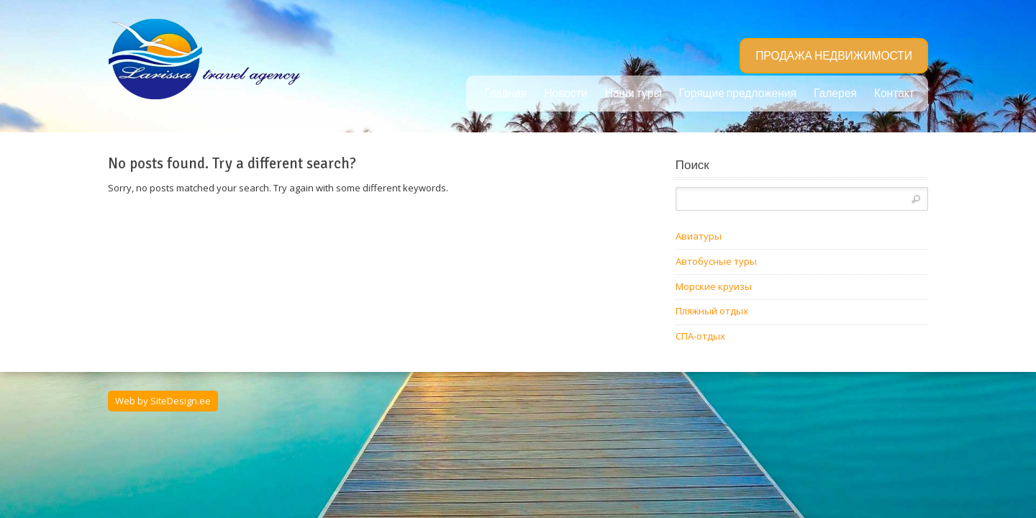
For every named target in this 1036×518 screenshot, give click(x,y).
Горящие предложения (737, 93)
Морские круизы (714, 286)
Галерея (835, 93)
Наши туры (633, 93)
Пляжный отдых (712, 310)
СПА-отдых (700, 336)
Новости (565, 93)
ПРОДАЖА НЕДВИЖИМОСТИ (833, 56)
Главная (505, 93)
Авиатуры (699, 236)
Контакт (894, 93)
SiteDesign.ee (180, 400)
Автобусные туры (716, 261)
